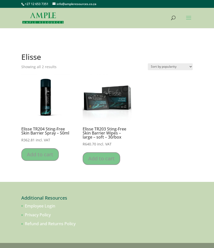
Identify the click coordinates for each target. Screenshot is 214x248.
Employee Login (40, 206)
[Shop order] (170, 66)
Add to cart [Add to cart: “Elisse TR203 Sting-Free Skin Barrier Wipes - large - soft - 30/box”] (101, 158)
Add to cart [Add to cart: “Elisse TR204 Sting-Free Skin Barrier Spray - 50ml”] (40, 154)
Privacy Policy (38, 215)
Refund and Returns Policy (50, 223)
